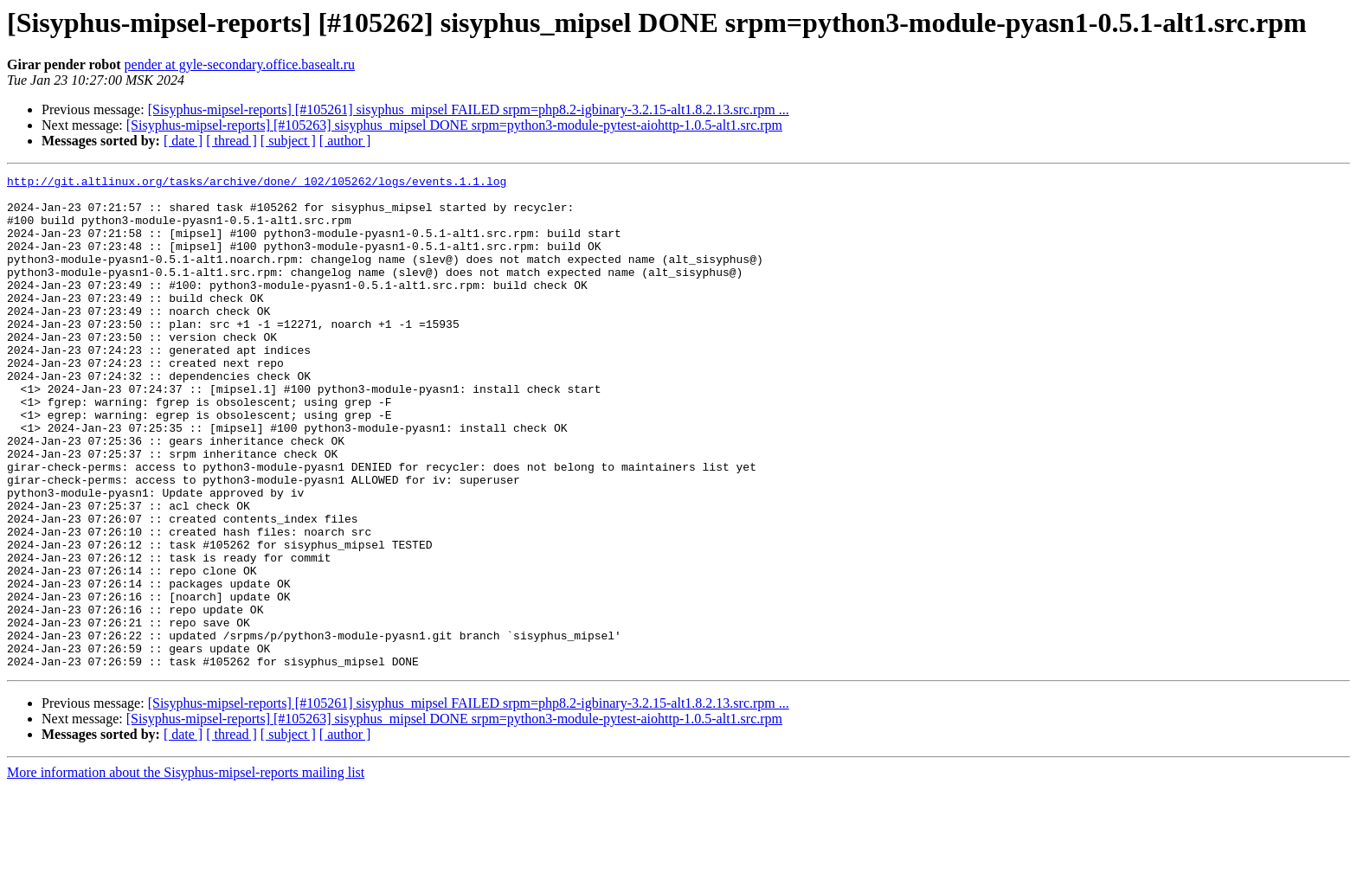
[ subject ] (288, 140)
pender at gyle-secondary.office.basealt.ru (240, 64)
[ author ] (345, 140)
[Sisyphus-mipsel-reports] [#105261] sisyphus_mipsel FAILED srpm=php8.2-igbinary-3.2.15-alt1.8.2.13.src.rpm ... (468, 109)
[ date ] (183, 140)
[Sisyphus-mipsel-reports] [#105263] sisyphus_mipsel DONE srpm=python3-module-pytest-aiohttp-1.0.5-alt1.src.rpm (454, 125)
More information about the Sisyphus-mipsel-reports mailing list (185, 871)
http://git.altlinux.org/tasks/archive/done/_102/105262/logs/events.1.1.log (256, 183)
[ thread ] (231, 140)
